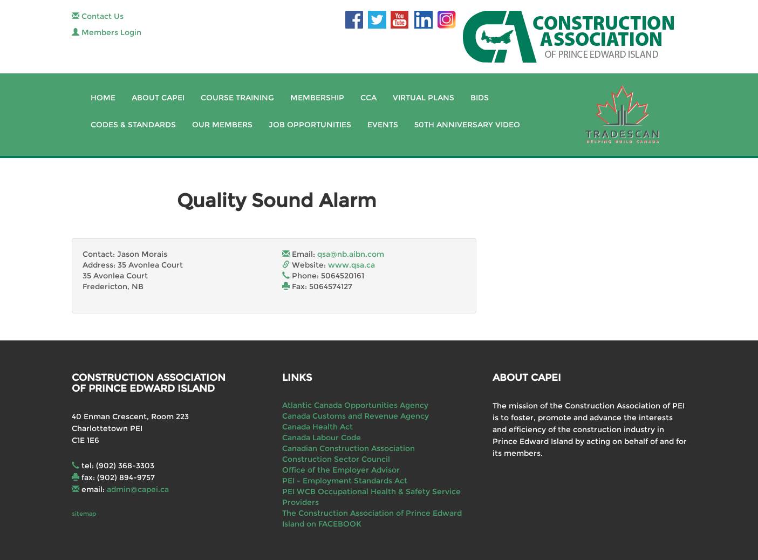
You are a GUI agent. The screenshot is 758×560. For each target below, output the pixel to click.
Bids (479, 98)
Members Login (106, 32)
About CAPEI (158, 98)
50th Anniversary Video (467, 124)
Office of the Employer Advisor (341, 470)
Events (382, 124)
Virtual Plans (423, 98)
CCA (368, 98)
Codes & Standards (133, 124)
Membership (317, 98)
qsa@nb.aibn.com (350, 254)
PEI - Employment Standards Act (344, 481)
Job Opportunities (310, 124)
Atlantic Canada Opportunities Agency (355, 405)
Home (103, 98)
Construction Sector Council (336, 459)
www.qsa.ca (351, 265)
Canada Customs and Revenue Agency (355, 416)
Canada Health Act (317, 427)
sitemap (84, 513)
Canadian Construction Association (348, 448)
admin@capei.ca (138, 489)
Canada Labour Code (321, 437)
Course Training (237, 98)
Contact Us (98, 16)
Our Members (222, 124)
